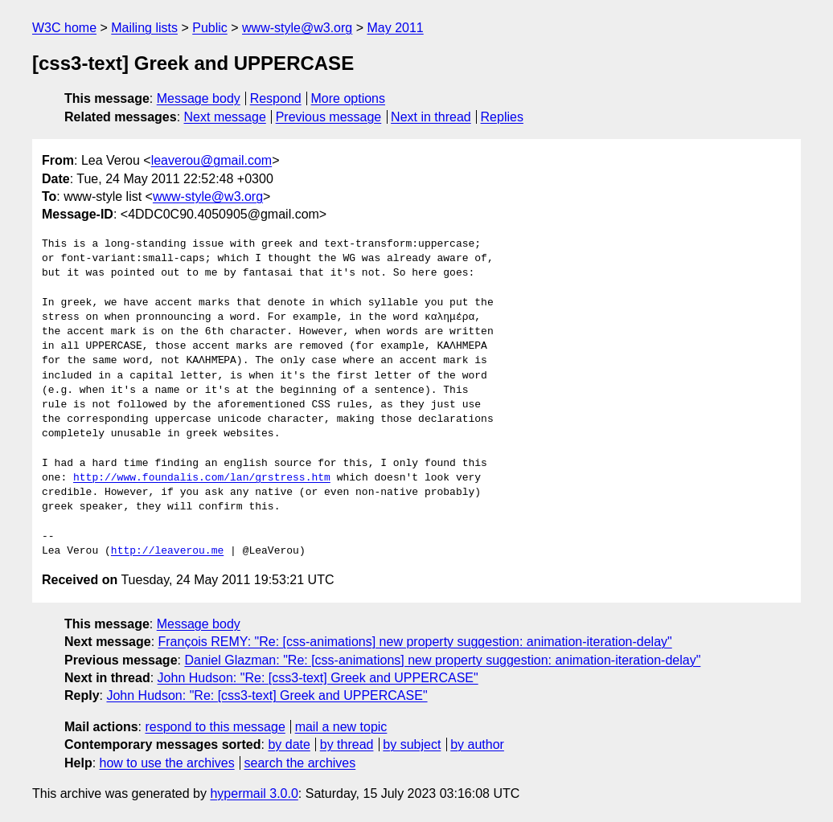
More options (348, 98)
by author (477, 744)
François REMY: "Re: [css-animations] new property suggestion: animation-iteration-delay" (415, 641)
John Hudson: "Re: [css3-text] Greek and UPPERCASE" (318, 678)
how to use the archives (167, 763)
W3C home (64, 28)
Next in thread (431, 117)
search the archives (300, 763)
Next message (225, 117)
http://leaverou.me (167, 551)
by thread (347, 744)
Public (210, 28)
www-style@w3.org (297, 28)
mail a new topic (341, 727)
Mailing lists (144, 28)
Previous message (329, 117)
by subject (412, 744)
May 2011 (395, 28)
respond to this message (215, 727)
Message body (198, 98)
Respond (276, 98)
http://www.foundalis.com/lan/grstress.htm (201, 478)
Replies (502, 117)
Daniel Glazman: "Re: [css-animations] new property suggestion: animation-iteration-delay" (442, 660)
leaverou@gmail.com (212, 160)
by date (289, 744)
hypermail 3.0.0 (254, 793)
